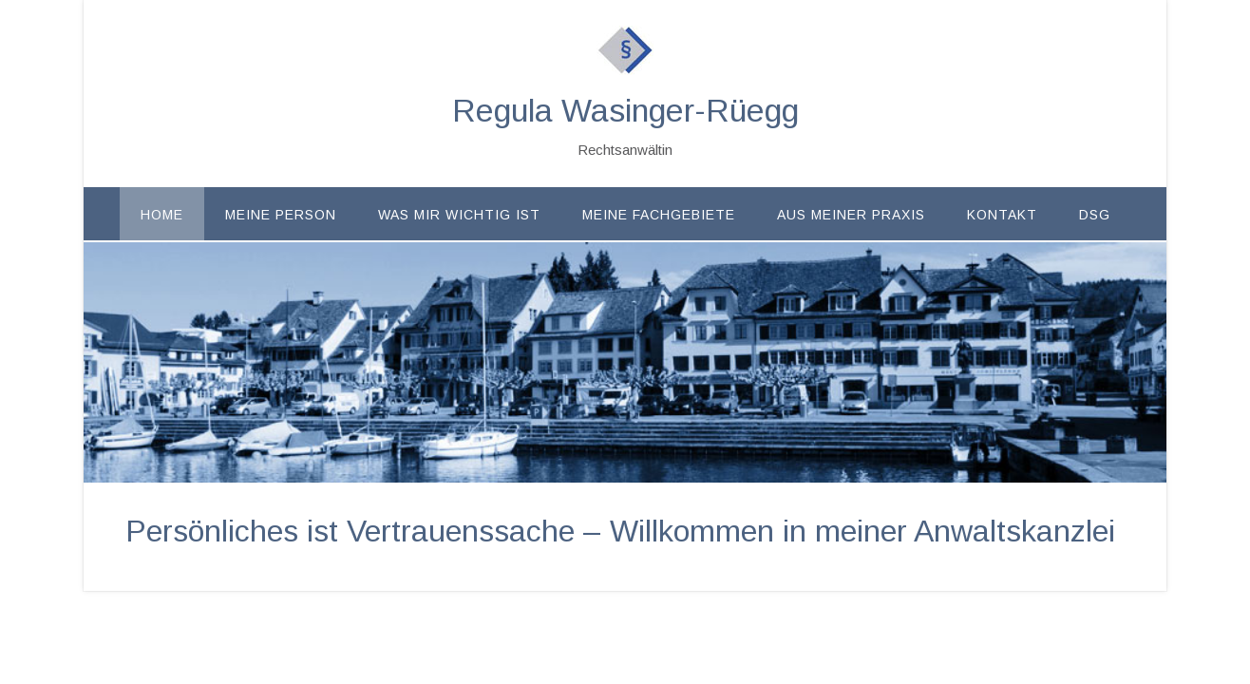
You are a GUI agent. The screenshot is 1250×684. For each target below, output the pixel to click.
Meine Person (280, 214)
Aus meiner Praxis (851, 214)
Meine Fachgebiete (658, 214)
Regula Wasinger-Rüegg (625, 110)
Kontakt (1002, 214)
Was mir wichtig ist (459, 214)
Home (162, 214)
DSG (1094, 214)
